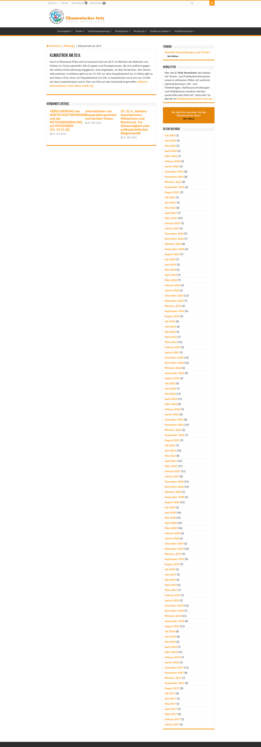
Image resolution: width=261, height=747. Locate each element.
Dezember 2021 (174, 419)
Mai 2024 (170, 269)
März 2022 (171, 404)
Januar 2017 (172, 724)
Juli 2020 (170, 507)
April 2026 (171, 150)
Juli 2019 (170, 569)
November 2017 (174, 672)
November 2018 (174, 610)
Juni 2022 (170, 388)
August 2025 (172, 192)
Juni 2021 (170, 450)
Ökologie (69, 45)
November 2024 (174, 238)
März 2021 (171, 466)
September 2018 (174, 620)
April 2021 (171, 460)
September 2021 (174, 434)
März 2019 (171, 590)
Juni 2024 (170, 264)
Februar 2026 (172, 161)
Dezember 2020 (174, 481)
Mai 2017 (170, 703)
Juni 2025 (170, 202)
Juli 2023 (170, 321)
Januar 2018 (172, 662)
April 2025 (171, 212)
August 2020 (172, 502)
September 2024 (174, 248)
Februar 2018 (172, 657)
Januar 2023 (172, 352)
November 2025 (174, 176)
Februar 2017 (172, 719)
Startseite (53, 45)
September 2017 (174, 682)
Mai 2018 (170, 641)
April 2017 (171, 708)
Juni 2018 (170, 636)
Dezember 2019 (174, 543)
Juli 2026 (170, 135)
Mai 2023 (170, 331)
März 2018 (171, 652)
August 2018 (172, 626)
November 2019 (174, 548)
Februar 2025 (172, 223)
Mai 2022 (170, 393)
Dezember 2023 (174, 295)
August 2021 (172, 440)
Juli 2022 (170, 383)
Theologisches (121, 31)
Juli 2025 (170, 197)
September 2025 (174, 186)
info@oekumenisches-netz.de (194, 98)
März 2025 (171, 218)
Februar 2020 (172, 533)
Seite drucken (96, 3)
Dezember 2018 (174, 605)
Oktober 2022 (173, 367)
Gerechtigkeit (63, 31)
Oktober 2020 (173, 491)
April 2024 (171, 274)
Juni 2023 (170, 326)
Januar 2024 (172, 290)
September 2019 (174, 558)
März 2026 (171, 156)
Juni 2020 (170, 512)
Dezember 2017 (174, 667)
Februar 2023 (172, 347)
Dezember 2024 (174, 233)
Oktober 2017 (173, 677)
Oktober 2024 (173, 243)
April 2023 (171, 336)
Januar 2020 (172, 538)
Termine (64, 3)
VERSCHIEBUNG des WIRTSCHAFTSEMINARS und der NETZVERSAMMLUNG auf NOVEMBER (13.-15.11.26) (68, 120)
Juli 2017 (170, 693)
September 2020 (174, 496)
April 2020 (171, 522)
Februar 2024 (172, 285)
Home (50, 30)
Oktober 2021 (173, 429)
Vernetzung (138, 31)
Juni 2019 (170, 574)
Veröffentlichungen (183, 31)
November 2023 (174, 300)
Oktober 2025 (173, 181)
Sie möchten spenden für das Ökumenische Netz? (189, 115)
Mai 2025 (170, 207)
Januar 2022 (172, 414)
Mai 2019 (170, 579)
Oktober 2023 (173, 305)
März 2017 (171, 714)
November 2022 (174, 362)
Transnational (77, 3)
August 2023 (172, 316)
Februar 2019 (172, 595)
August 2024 (172, 254)
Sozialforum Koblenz (159, 31)
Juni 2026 (170, 140)
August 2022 (172, 378)
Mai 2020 (170, 517)
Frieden (79, 31)
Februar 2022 (172, 409)
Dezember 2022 (174, 357)
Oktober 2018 (173, 615)
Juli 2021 (170, 445)
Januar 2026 (172, 166)
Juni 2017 (170, 698)
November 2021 (174, 424)
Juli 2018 (170, 631)
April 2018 (171, 646)
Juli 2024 (170, 259)
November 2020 (174, 486)
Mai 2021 (170, 455)
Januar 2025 (172, 228)
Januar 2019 (172, 600)
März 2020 (171, 528)
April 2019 (171, 584)
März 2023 (171, 342)
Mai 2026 (170, 145)
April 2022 (171, 398)
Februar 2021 (172, 471)
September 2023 (174, 310)
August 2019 (172, 564)
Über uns (52, 3)
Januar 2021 (172, 476)
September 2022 (174, 372)
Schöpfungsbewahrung (98, 31)
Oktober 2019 (173, 553)
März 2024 (171, 280)
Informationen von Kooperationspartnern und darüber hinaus (101, 114)
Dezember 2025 (174, 171)
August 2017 (172, 688)
